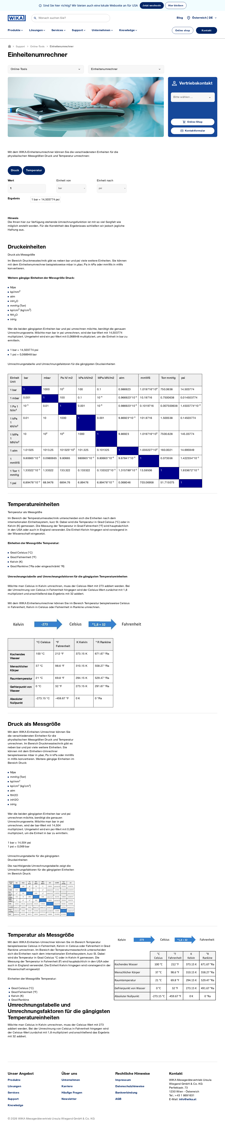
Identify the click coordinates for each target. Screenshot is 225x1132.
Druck (15, 170)
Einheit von (63, 180)
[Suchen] (70, 18)
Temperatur (34, 170)
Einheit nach (105, 180)
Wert (11, 180)
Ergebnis (14, 198)
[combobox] (193, 97)
